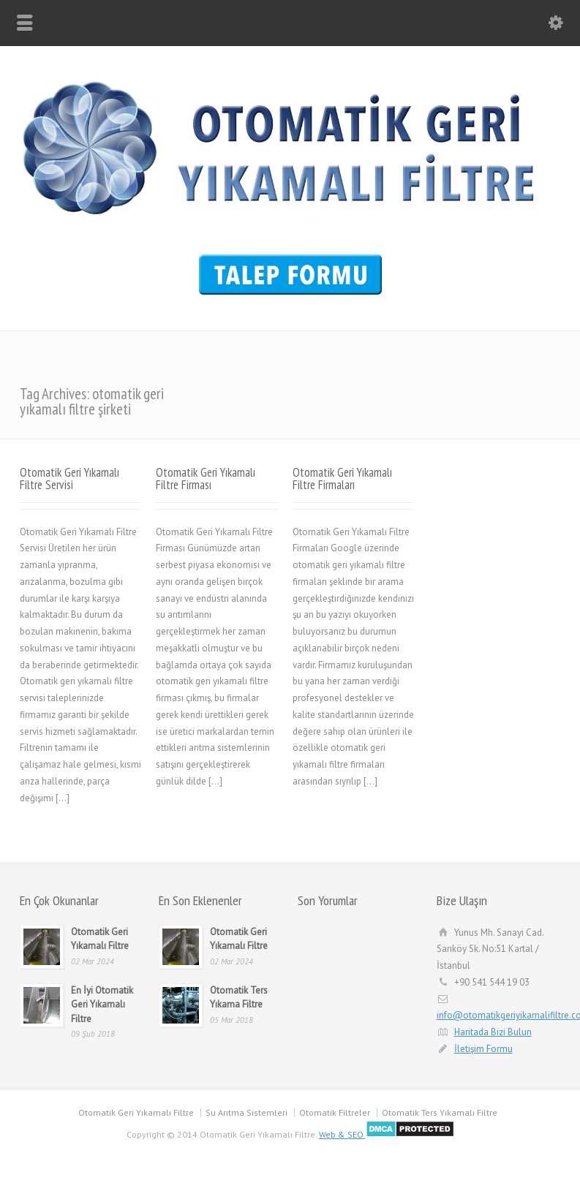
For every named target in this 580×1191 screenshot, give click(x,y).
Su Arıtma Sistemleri (246, 1112)
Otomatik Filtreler (334, 1112)
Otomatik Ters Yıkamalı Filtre (439, 1112)
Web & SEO (341, 1134)
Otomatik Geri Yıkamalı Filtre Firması (205, 478)
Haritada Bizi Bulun (493, 1032)
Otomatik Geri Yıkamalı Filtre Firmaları (342, 478)
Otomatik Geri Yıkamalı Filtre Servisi (69, 478)
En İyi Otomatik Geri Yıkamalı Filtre (102, 1004)
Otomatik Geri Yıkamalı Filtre (136, 1112)
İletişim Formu (483, 1049)
